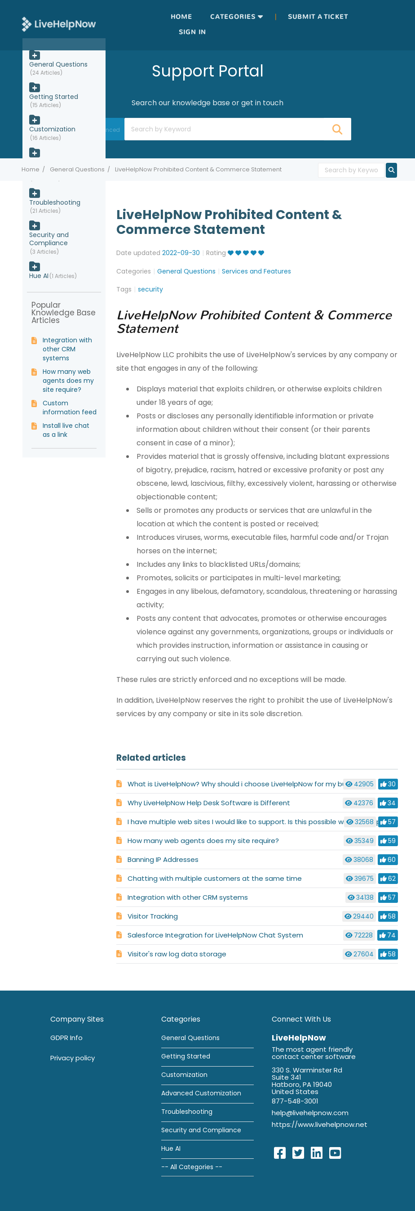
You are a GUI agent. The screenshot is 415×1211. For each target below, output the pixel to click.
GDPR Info (66, 1037)
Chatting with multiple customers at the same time (215, 878)
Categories (233, 17)
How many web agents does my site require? (203, 840)
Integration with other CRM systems (188, 897)
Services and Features (256, 271)
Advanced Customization (201, 1093)
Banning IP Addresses (163, 859)
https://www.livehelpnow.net (319, 1124)
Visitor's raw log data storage (177, 954)
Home (181, 17)
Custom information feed (70, 408)
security (150, 289)
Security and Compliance (49, 238)
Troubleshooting (54, 202)
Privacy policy (72, 1058)
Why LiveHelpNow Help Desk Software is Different (209, 802)
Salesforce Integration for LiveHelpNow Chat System (215, 935)
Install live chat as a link (66, 430)
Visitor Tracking (153, 916)
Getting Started (53, 96)
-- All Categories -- (191, 1167)
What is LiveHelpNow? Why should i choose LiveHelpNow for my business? (249, 784)
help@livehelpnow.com (310, 1112)
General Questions (77, 169)
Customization (52, 129)
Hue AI (39, 275)
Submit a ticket (318, 17)
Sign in (192, 32)
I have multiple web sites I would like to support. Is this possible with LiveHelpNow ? (264, 821)
